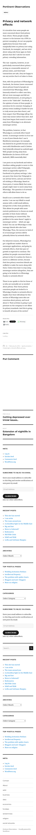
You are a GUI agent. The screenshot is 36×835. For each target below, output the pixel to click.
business (6, 795)
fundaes (6, 809)
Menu (6, 12)
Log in (7, 454)
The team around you (13, 521)
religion (6, 818)
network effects (15, 348)
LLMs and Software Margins (15, 540)
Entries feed (9, 456)
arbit (4, 790)
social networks (9, 823)
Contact (6, 781)
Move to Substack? (12, 529)
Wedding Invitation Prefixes (15, 572)
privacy (23, 348)
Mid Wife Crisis (10, 534)
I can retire (9, 518)
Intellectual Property (12, 574)
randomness (7, 814)
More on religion (11, 582)
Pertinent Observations (16, 6)
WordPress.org (10, 462)
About (5, 785)
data (4, 800)
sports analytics (26, 346)
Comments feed (11, 459)
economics (7, 804)
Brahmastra (9, 532)
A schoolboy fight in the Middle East (18, 524)
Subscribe (10, 496)
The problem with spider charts (17, 577)
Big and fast (9, 526)
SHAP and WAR (10, 537)
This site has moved (12, 516)
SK (6, 346)
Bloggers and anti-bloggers (15, 580)
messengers (6, 348)
